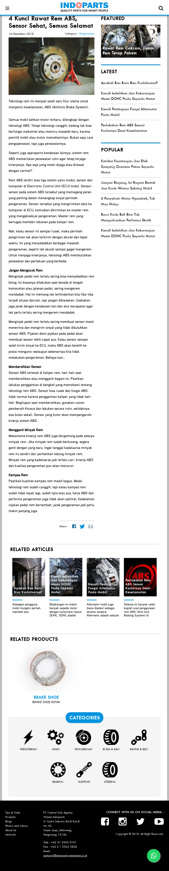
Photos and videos (16, 825)
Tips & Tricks (12, 812)
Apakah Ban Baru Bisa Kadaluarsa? (129, 83)
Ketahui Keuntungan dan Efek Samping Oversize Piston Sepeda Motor (127, 166)
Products (10, 817)
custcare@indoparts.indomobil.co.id (65, 855)
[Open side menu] (7, 5)
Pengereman (86, 33)
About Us (10, 830)
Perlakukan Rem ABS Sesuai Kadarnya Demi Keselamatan (138, 586)
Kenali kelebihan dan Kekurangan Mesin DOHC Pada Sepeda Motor (64, 584)
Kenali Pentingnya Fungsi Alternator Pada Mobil (102, 588)
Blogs (8, 821)
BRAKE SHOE (46, 697)
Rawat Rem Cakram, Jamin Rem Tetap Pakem (128, 50)
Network (10, 834)
